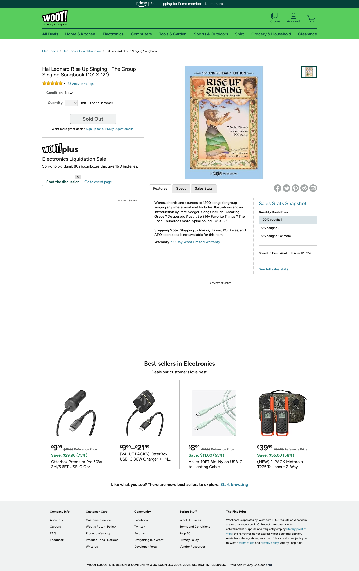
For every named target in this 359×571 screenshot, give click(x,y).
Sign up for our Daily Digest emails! (110, 129)
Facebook (141, 520)
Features (160, 188)
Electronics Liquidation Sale (81, 51)
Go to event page (98, 182)
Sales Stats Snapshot (283, 203)
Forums (274, 18)
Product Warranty (98, 533)
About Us (56, 520)
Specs (181, 188)
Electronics (50, 51)
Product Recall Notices (102, 540)
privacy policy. (270, 543)
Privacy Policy (189, 540)
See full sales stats (273, 269)
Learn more (214, 4)
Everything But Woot (149, 540)
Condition (54, 93)
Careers (55, 526)
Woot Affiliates (190, 520)
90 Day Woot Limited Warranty (195, 242)
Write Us (92, 546)
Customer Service (98, 520)
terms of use (246, 543)
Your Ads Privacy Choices (247, 565)
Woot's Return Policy (101, 526)
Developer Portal (145, 546)
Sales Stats (204, 188)
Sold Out (93, 119)
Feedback (57, 540)
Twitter (139, 526)
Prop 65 (185, 533)
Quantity (55, 103)
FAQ (53, 533)
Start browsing (234, 484)
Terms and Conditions (195, 526)
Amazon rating (81, 84)
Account (293, 18)
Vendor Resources (193, 546)
